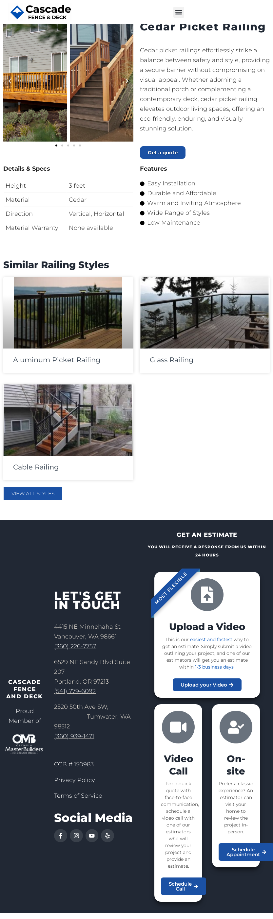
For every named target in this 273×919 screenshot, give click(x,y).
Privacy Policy (74, 787)
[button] (178, 12)
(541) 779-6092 (75, 698)
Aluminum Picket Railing (56, 367)
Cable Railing (36, 474)
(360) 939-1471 (74, 743)
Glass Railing (171, 367)
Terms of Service (78, 802)
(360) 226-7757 (75, 653)
